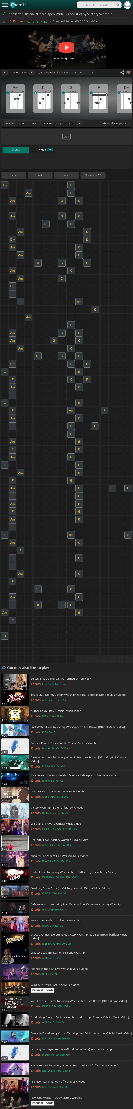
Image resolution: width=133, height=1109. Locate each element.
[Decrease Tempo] (5, 72)
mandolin (46, 123)
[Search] (118, 4)
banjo (59, 123)
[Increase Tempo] (32, 72)
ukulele (34, 123)
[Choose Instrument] (79, 123)
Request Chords (42, 990)
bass (71, 123)
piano (22, 123)
